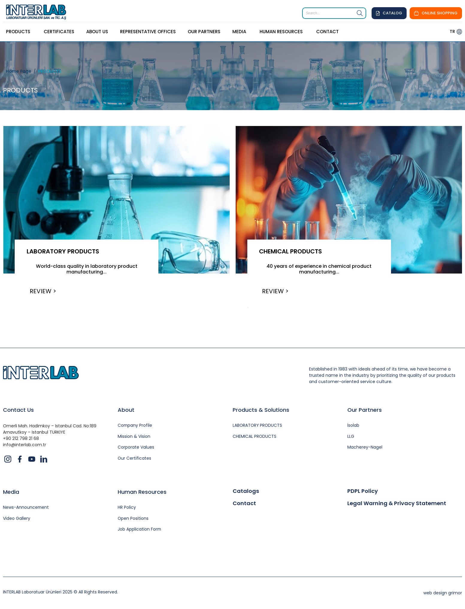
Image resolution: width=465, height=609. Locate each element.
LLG (350, 436)
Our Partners (364, 410)
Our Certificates (135, 458)
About (126, 410)
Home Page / (22, 71)
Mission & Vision (134, 436)
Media (11, 492)
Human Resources (142, 492)
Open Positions (133, 518)
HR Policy (127, 507)
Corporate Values (136, 447)
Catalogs (246, 491)
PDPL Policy (362, 491)
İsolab (353, 425)
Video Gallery (16, 518)
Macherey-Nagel (364, 447)
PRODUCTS (49, 71)
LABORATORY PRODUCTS (63, 251)
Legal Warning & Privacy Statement (396, 504)
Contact (244, 504)
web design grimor (442, 593)
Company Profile (135, 425)
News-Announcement (26, 507)
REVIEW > (43, 291)
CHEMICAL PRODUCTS (291, 251)
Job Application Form (140, 529)
